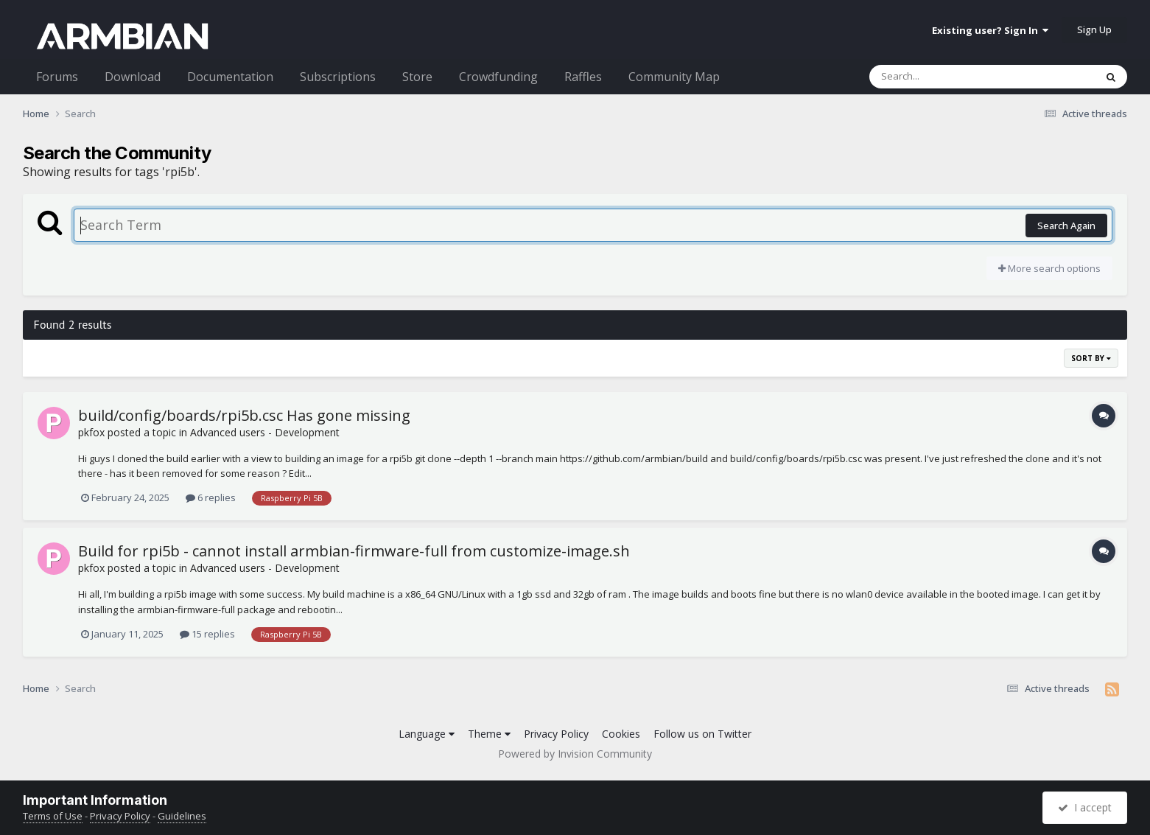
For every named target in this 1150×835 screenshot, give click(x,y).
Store (417, 77)
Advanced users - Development (265, 432)
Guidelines (182, 815)
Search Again (1066, 225)
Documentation (230, 77)
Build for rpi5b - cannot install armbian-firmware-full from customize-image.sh (354, 551)
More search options (1049, 268)
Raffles (583, 77)
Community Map (674, 77)
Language (427, 734)
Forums (57, 77)
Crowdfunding (498, 77)
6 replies (211, 497)
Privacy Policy (556, 734)
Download (133, 77)
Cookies (621, 734)
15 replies (207, 633)
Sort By (1091, 358)
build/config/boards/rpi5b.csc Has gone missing (244, 415)
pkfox (91, 432)
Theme (489, 734)
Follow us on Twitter (702, 734)
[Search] (943, 76)
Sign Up (1094, 29)
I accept (1085, 807)
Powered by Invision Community (575, 754)
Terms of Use (53, 815)
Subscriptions (338, 77)
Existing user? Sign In (990, 30)
